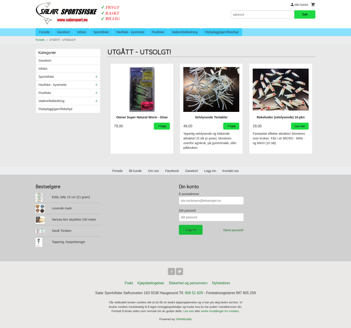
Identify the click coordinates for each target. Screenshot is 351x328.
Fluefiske (158, 32)
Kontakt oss (230, 171)
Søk (305, 14)
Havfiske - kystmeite (130, 32)
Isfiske (81, 32)
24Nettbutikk (184, 319)
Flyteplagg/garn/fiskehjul (222, 32)
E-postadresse (189, 194)
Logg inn (210, 171)
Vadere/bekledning (185, 32)
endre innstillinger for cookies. (220, 311)
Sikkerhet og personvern (188, 283)
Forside (44, 32)
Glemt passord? (233, 230)
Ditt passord (187, 210)
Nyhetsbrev (221, 283)
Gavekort (63, 32)
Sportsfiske (101, 32)
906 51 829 (194, 293)
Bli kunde (135, 171)
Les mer (189, 311)
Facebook (172, 171)
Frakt (129, 283)
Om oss (153, 171)
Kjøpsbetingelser (150, 283)
